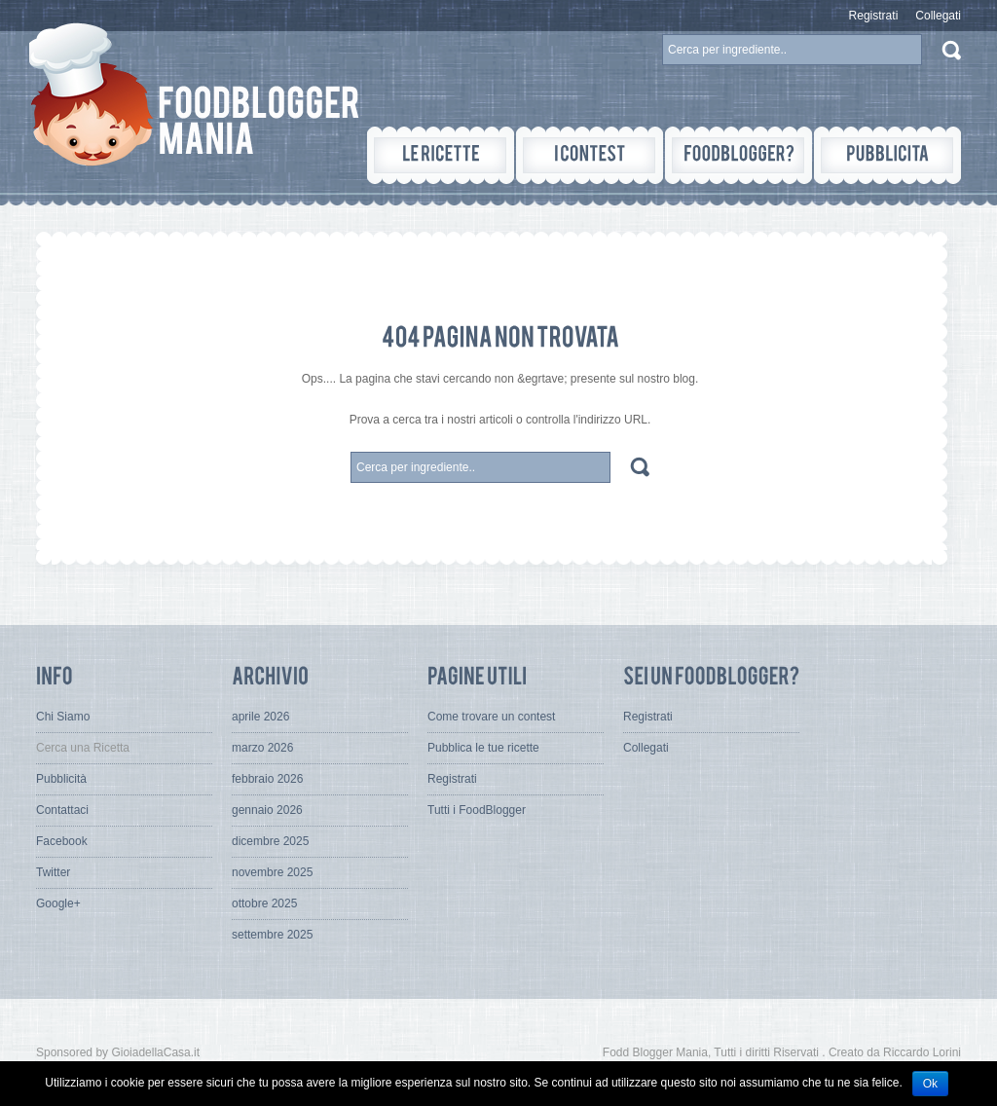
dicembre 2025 (270, 841)
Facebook (62, 841)
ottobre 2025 (264, 903)
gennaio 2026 (267, 810)
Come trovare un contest (491, 716)
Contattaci (62, 810)
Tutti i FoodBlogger (476, 810)
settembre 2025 (272, 934)
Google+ (58, 903)
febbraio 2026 (267, 779)
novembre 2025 (272, 872)
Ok (930, 1083)
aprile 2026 (260, 716)
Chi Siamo (63, 716)
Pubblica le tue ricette (483, 748)
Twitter (53, 872)
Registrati (874, 15)
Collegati (938, 15)
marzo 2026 (262, 748)
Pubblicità (61, 779)
